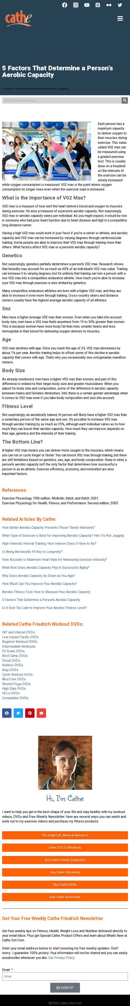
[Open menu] (120, 18)
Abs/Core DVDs (14, 679)
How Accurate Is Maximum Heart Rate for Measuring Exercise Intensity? (54, 559)
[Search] (125, 100)
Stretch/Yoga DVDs (16, 684)
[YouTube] (87, 5)
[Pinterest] (98, 5)
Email (6, 970)
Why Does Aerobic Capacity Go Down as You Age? (38, 575)
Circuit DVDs (11, 660)
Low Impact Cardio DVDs (20, 637)
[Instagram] (76, 5)
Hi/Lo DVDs (11, 693)
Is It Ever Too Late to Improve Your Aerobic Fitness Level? (44, 607)
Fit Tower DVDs (13, 651)
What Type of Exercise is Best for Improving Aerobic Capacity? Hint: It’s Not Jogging (63, 535)
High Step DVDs (14, 688)
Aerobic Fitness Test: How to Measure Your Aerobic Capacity (46, 591)
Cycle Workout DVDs (17, 674)
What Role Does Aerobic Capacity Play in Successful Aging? (45, 567)
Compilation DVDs (15, 698)
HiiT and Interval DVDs (18, 632)
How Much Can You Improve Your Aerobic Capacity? (39, 583)
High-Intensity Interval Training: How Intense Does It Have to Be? (49, 543)
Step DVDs (10, 670)
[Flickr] (109, 5)
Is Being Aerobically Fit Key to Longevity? (32, 551)
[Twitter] (120, 5)
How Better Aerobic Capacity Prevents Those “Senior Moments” (48, 527)
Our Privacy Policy (61, 957)
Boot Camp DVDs (15, 655)
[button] (7, 713)
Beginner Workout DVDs (19, 641)
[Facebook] (65, 5)
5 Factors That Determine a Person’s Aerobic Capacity (41, 599)
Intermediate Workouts (18, 646)
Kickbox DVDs (12, 665)
